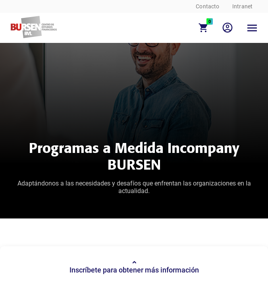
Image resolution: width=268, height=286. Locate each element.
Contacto (207, 6)
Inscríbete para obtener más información (134, 266)
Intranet (242, 6)
